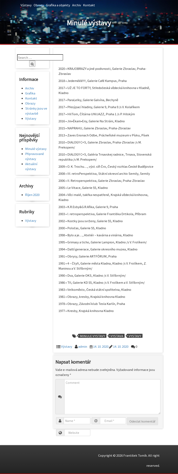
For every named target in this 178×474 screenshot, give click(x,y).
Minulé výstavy (36, 148)
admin (82, 346)
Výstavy (26, 5)
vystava (116, 336)
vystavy (135, 336)
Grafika (30, 93)
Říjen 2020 (32, 195)
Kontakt (89, 5)
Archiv (76, 5)
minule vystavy (92, 336)
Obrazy (39, 5)
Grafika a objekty (58, 5)
